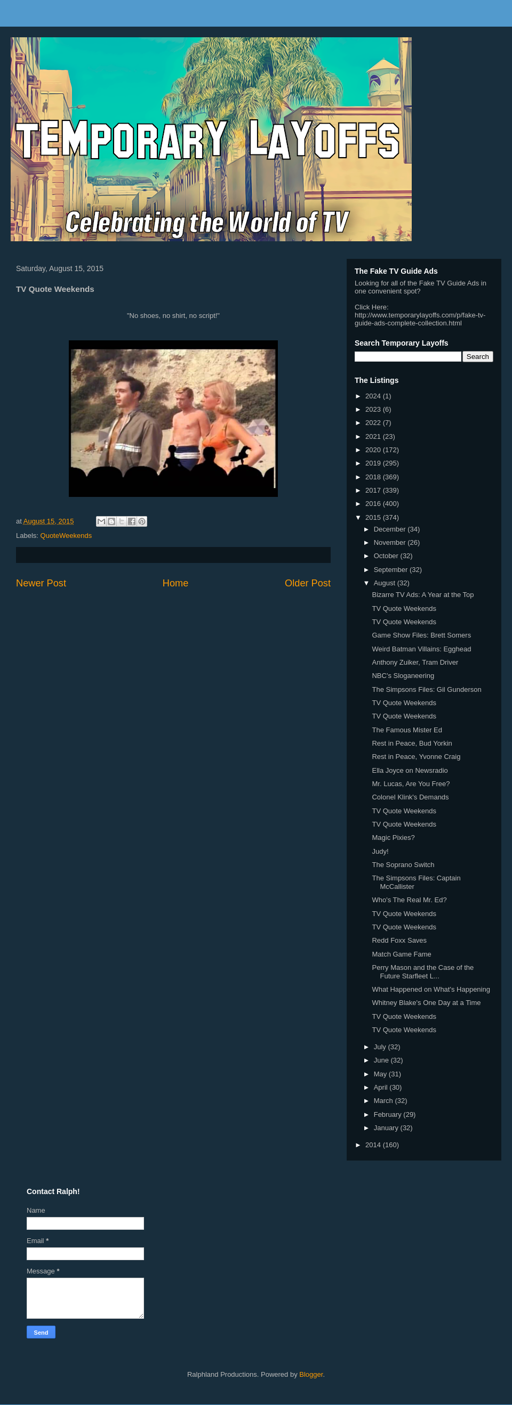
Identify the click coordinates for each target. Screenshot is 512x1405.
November (391, 542)
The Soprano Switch (403, 865)
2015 (374, 517)
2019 (374, 463)
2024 (374, 396)
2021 (374, 436)
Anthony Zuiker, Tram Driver (415, 662)
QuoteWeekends (66, 536)
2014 (374, 1145)
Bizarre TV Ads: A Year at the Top (423, 595)
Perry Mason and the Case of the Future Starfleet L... (423, 971)
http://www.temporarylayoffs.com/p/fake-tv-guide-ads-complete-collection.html (420, 319)
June (382, 1060)
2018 (374, 477)
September (392, 570)
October (387, 556)
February (389, 1114)
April (382, 1087)
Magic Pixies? (393, 838)
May (381, 1074)
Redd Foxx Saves (399, 940)
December (391, 529)
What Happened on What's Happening (431, 989)
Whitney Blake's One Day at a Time (426, 1003)
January (387, 1128)
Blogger (311, 1374)
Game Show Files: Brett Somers (421, 635)
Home (176, 583)
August (385, 583)
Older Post (308, 583)
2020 (374, 450)
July (381, 1047)
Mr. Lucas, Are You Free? (411, 784)
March (384, 1101)
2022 (374, 423)
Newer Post (41, 583)
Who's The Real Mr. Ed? (409, 900)
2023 (374, 409)
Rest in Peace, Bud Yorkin (412, 743)
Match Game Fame (401, 954)
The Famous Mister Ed (407, 730)
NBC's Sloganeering (403, 676)
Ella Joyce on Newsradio (409, 770)
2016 (374, 504)
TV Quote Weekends (404, 608)
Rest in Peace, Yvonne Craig (416, 757)
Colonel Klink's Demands (410, 797)
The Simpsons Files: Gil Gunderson (426, 689)
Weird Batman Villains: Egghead (421, 649)
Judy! (380, 851)
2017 (374, 490)
